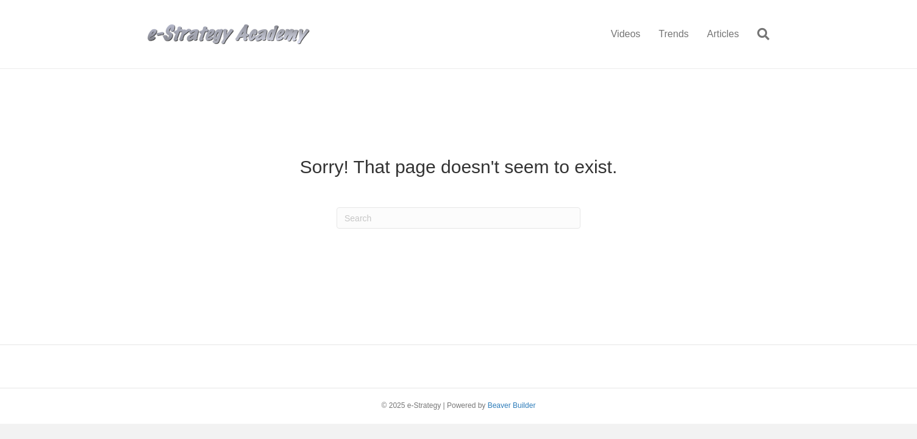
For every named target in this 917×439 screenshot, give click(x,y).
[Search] (758, 34)
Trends (673, 34)
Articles (723, 34)
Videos (626, 34)
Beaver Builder (512, 405)
